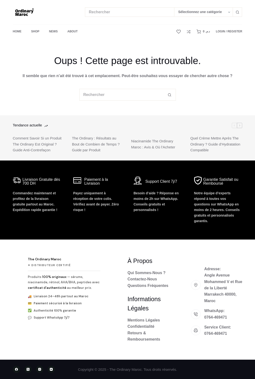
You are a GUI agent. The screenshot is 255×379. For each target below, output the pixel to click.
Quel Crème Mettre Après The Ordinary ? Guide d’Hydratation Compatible (215, 144)
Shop (35, 31)
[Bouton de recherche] (237, 12)
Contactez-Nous (142, 279)
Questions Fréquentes (148, 286)
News (53, 31)
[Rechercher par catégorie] (203, 12)
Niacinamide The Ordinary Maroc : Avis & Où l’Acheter (153, 144)
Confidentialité (141, 326)
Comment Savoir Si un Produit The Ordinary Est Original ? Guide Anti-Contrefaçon (37, 144)
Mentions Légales (144, 320)
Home (17, 31)
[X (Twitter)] (28, 369)
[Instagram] (39, 369)
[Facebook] (16, 369)
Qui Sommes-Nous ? (147, 273)
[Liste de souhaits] (178, 31)
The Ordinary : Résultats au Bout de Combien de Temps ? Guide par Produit (96, 144)
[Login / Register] (229, 31)
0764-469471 (215, 317)
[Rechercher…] (129, 12)
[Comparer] (188, 32)
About (72, 31)
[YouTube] (51, 369)
